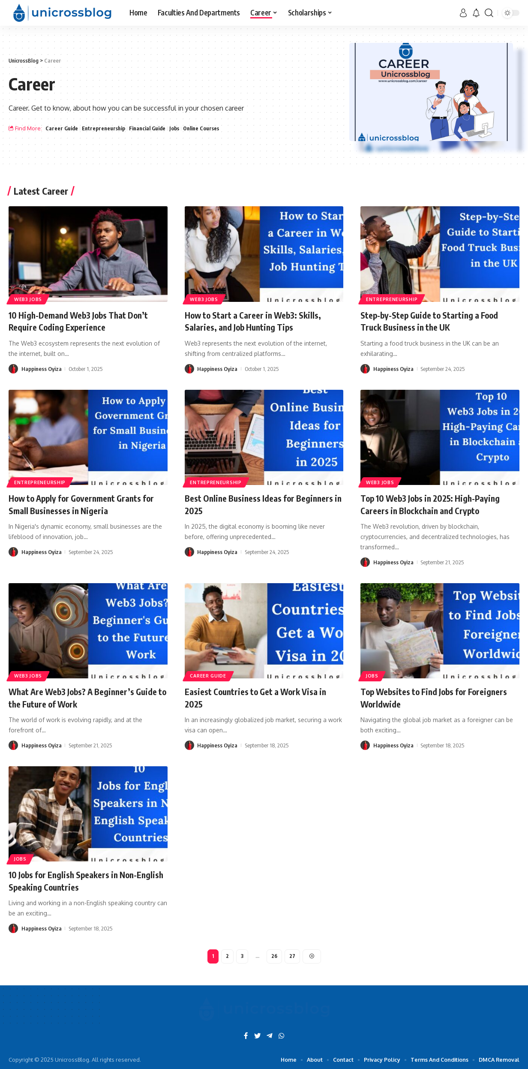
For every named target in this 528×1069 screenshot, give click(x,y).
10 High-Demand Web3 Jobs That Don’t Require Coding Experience (87, 321)
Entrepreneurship (105, 128)
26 (274, 957)
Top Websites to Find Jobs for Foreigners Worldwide (420, 697)
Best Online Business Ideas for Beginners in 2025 (245, 504)
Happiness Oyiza (41, 368)
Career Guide (62, 128)
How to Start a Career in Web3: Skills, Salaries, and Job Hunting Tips (260, 321)
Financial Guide (151, 128)
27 (293, 957)
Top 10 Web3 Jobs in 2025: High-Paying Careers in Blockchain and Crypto (439, 504)
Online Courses (208, 128)
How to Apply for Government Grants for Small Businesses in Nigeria (84, 504)
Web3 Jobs (30, 298)
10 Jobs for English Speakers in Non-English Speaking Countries (80, 880)
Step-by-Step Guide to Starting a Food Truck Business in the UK (438, 321)
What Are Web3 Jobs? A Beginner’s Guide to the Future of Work (79, 697)
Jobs (180, 128)
